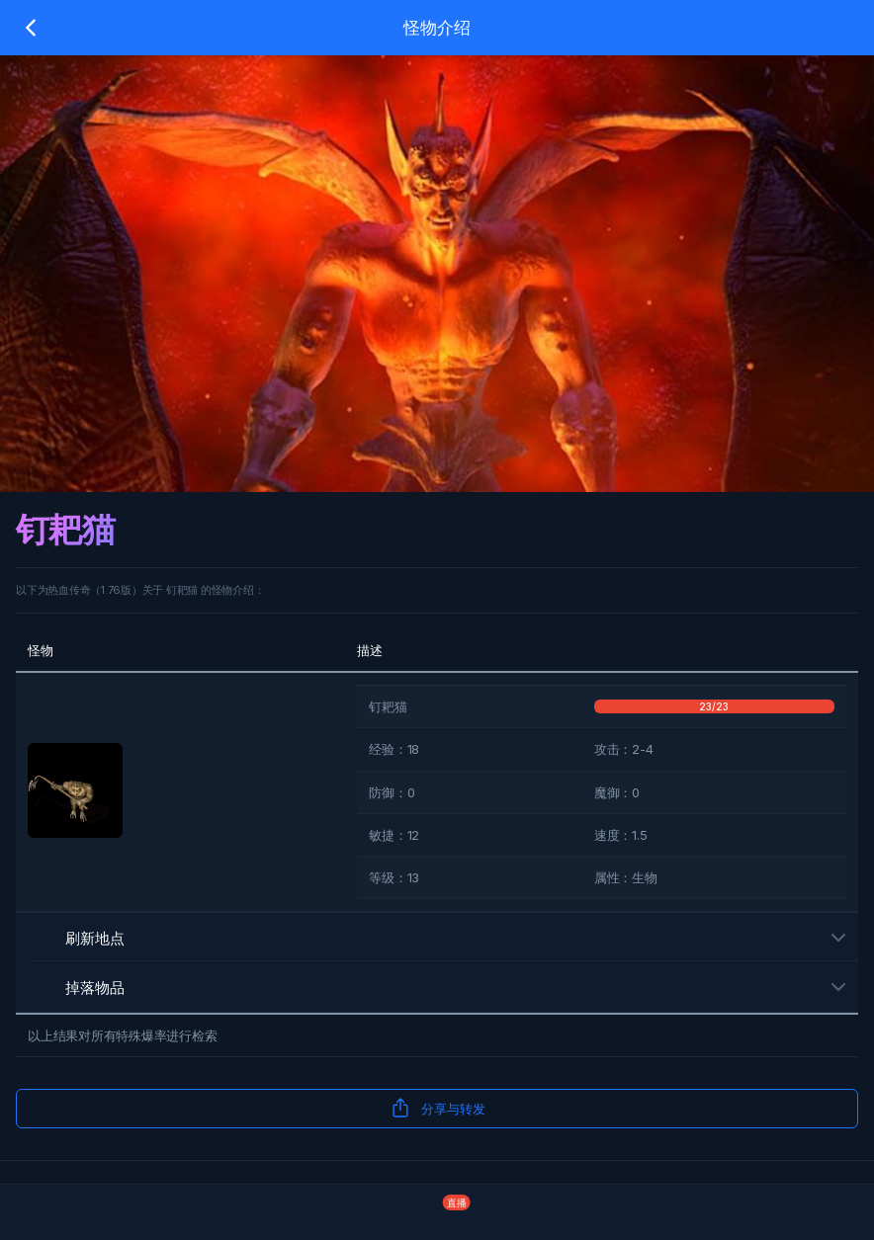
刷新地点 (78, 938)
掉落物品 (78, 987)
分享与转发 (437, 1107)
